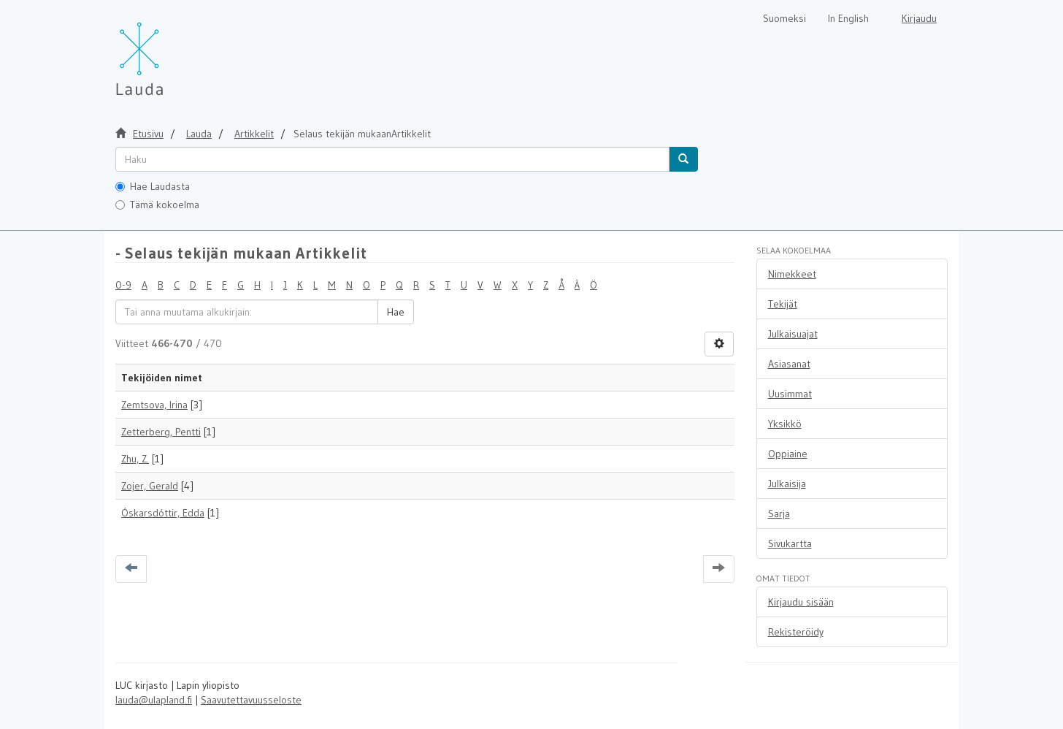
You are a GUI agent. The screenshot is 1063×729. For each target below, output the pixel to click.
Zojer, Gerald (149, 485)
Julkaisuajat (793, 333)
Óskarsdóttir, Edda (162, 512)
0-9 (123, 284)
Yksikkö (785, 423)
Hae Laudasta (152, 186)
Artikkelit (254, 133)
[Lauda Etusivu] (170, 51)
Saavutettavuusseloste (251, 699)
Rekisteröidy (796, 631)
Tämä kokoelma (157, 204)
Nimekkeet (792, 273)
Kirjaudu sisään (801, 601)
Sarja (779, 513)
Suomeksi (784, 18)
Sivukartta (790, 543)
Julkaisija (787, 483)
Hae (395, 311)
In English (848, 18)
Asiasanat (789, 363)
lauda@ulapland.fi (153, 699)
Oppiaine (787, 453)
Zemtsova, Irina (154, 404)
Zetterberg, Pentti (161, 431)
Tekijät (782, 303)
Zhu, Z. (135, 458)
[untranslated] (392, 159)
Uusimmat (790, 393)
